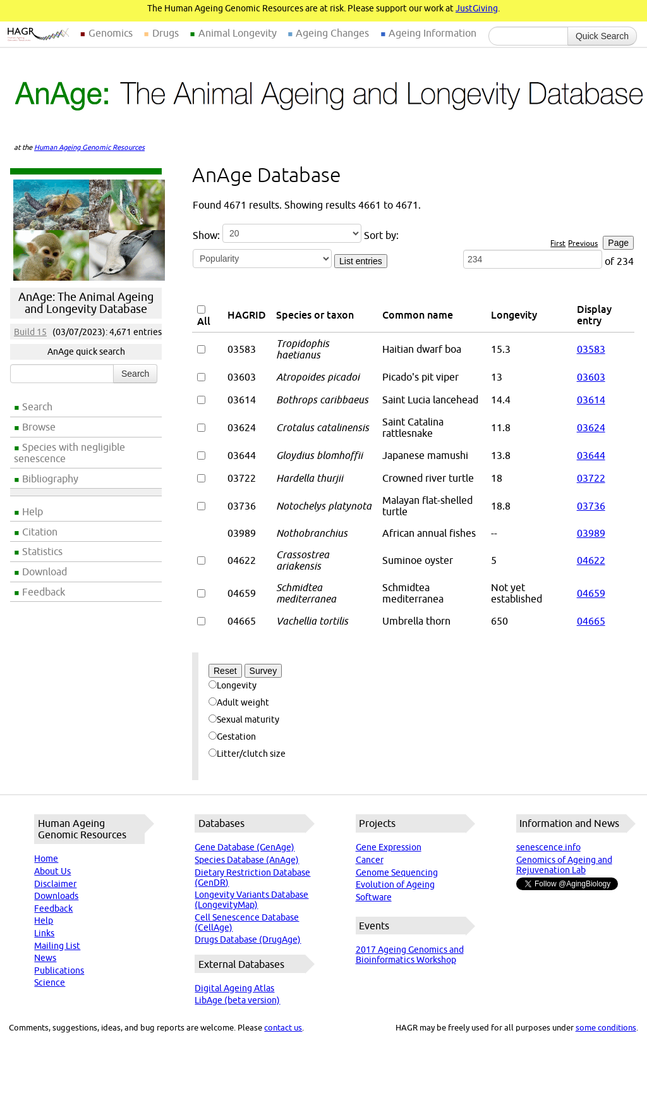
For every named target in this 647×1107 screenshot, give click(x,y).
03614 (591, 399)
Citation (39, 531)
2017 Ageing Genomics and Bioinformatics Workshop (410, 955)
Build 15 (30, 332)
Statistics (42, 551)
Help (32, 511)
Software (374, 897)
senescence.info (548, 847)
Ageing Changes (332, 33)
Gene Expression (388, 847)
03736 (591, 505)
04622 (591, 560)
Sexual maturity (244, 719)
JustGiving (477, 8)
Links (44, 933)
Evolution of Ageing (395, 884)
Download (44, 571)
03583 (591, 349)
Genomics (110, 33)
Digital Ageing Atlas (234, 988)
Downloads (56, 896)
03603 (591, 376)
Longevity (233, 685)
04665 (591, 621)
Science (49, 982)
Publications (59, 970)
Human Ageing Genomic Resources (89, 147)
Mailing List (57, 946)
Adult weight (239, 702)
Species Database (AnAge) (247, 860)
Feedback (43, 591)
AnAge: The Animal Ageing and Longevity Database (86, 303)
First (557, 243)
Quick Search (602, 36)
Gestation (232, 736)
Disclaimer (55, 884)
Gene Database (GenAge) (244, 847)
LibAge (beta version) (237, 1000)
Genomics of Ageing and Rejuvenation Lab (564, 865)
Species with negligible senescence (69, 452)
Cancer (370, 860)
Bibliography (50, 478)
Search (37, 406)
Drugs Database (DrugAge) (248, 939)
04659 (591, 593)
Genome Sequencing (397, 872)
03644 (591, 455)
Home (46, 858)
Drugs (165, 33)
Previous (583, 243)
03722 (591, 478)
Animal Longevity (237, 33)
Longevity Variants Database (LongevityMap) (251, 900)
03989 (591, 533)
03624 (591, 427)
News (45, 958)
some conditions (606, 1027)
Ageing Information (432, 33)
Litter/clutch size (247, 754)
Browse (39, 426)
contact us (283, 1027)
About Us (52, 871)
